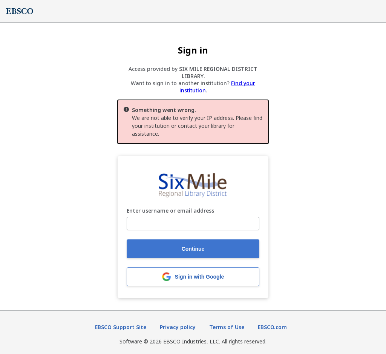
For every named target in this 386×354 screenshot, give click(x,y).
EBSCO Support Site (120, 327)
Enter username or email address (170, 211)
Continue (193, 249)
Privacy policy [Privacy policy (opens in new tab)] (178, 327)
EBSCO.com (272, 327)
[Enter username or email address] (193, 223)
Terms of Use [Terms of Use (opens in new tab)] (226, 327)
